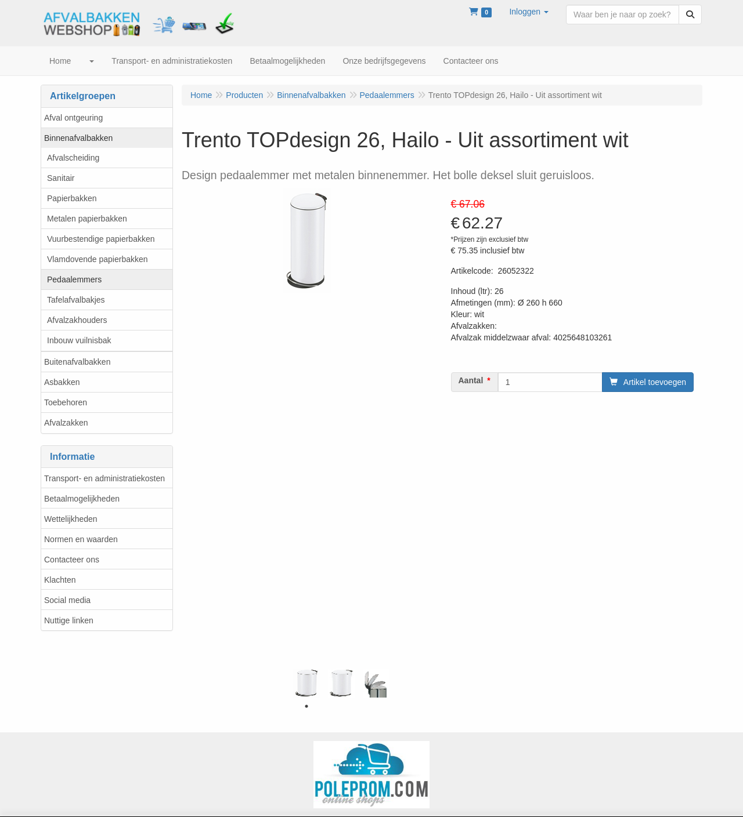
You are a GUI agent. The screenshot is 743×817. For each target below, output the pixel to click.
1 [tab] (306, 706)
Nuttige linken (68, 620)
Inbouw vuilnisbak (79, 340)
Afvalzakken (66, 422)
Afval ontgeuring (73, 117)
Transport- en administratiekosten (104, 478)
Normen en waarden (81, 539)
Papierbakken (72, 198)
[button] (528, 11)
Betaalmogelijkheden (82, 498)
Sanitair (60, 178)
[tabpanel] (306, 683)
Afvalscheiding (73, 157)
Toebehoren (65, 402)
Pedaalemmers (74, 279)
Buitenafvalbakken (77, 361)
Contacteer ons (71, 559)
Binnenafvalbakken (78, 138)
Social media (67, 600)
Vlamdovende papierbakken (97, 259)
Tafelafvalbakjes (76, 299)
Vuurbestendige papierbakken (101, 239)
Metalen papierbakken (87, 218)
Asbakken (62, 382)
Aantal (471, 380)
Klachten (59, 579)
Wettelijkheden (71, 519)
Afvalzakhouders (77, 320)
